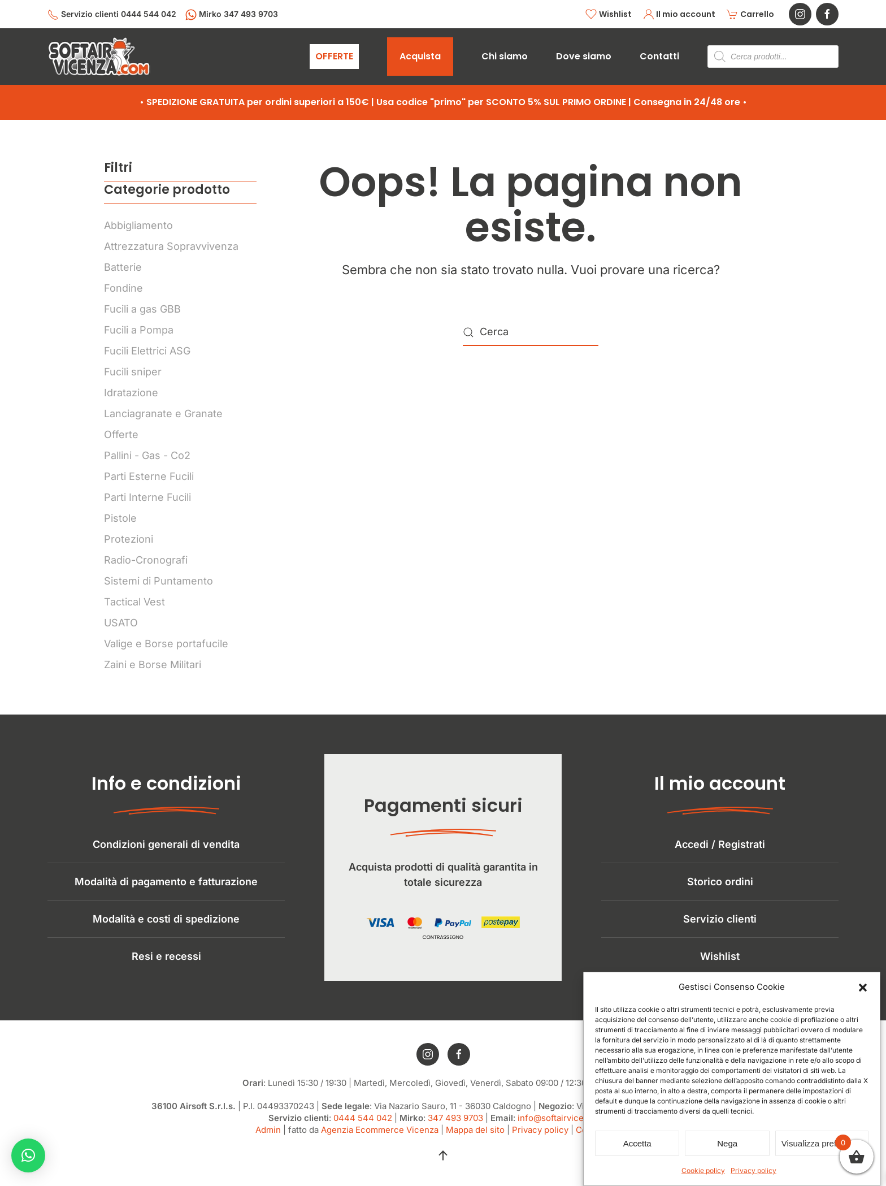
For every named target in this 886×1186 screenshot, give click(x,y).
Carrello (750, 14)
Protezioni (128, 539)
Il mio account (679, 14)
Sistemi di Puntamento (158, 581)
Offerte (121, 434)
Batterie (123, 267)
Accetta (637, 1143)
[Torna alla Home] (98, 56)
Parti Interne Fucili (147, 497)
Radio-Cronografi (146, 560)
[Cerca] (530, 332)
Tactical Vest (134, 602)
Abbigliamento (138, 225)
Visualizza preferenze (821, 1143)
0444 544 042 (362, 1125)
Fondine (123, 288)
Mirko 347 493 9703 (231, 14)
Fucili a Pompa (138, 330)
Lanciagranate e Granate (163, 413)
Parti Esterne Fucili (149, 476)
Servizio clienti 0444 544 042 (111, 14)
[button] (862, 987)
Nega (727, 1143)
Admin (268, 1137)
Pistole (120, 518)
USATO (121, 623)
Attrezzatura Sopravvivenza (171, 246)
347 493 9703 (455, 1125)
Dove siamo (583, 56)
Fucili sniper (133, 372)
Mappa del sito (475, 1137)
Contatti (659, 56)
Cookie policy (703, 1170)
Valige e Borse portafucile (166, 644)
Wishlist (608, 14)
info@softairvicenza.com (568, 1125)
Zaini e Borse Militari (152, 664)
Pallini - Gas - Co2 (147, 455)
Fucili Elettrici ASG (147, 351)
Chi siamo (504, 56)
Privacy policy (753, 1170)
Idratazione (131, 393)
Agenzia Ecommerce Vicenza (379, 1137)
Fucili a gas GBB (142, 309)
